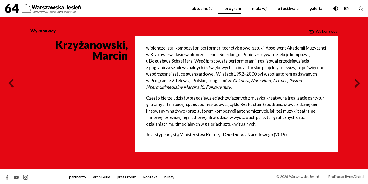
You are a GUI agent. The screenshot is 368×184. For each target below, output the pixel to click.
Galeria (316, 8)
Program (232, 8)
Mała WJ (259, 8)
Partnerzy (77, 176)
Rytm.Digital (354, 176)
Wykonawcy (43, 30)
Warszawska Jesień (304, 176)
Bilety (169, 176)
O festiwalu (288, 8)
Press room (126, 176)
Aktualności (202, 8)
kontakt (150, 176)
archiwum (101, 176)
